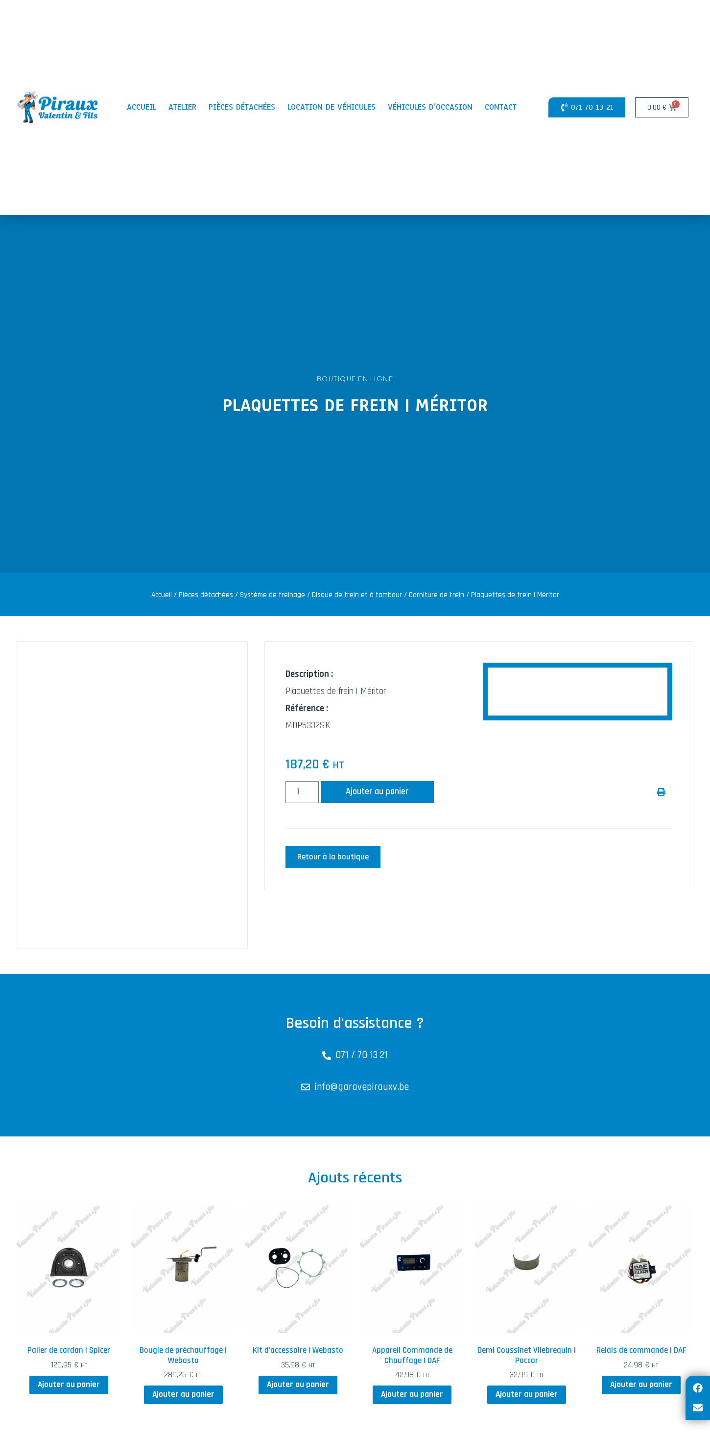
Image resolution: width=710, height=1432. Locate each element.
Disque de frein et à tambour (357, 595)
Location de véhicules (331, 107)
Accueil (141, 107)
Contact (501, 107)
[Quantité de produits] (302, 792)
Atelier (182, 107)
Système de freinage (272, 595)
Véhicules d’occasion (430, 107)
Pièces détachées (242, 107)
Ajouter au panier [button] (69, 1384)
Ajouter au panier (378, 792)
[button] (661, 792)
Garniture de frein (436, 595)
